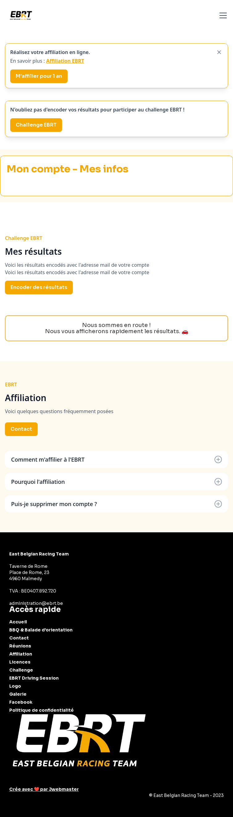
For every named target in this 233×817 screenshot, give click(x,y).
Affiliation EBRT (65, 60)
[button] (222, 15)
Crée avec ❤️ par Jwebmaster (44, 789)
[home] (21, 15)
